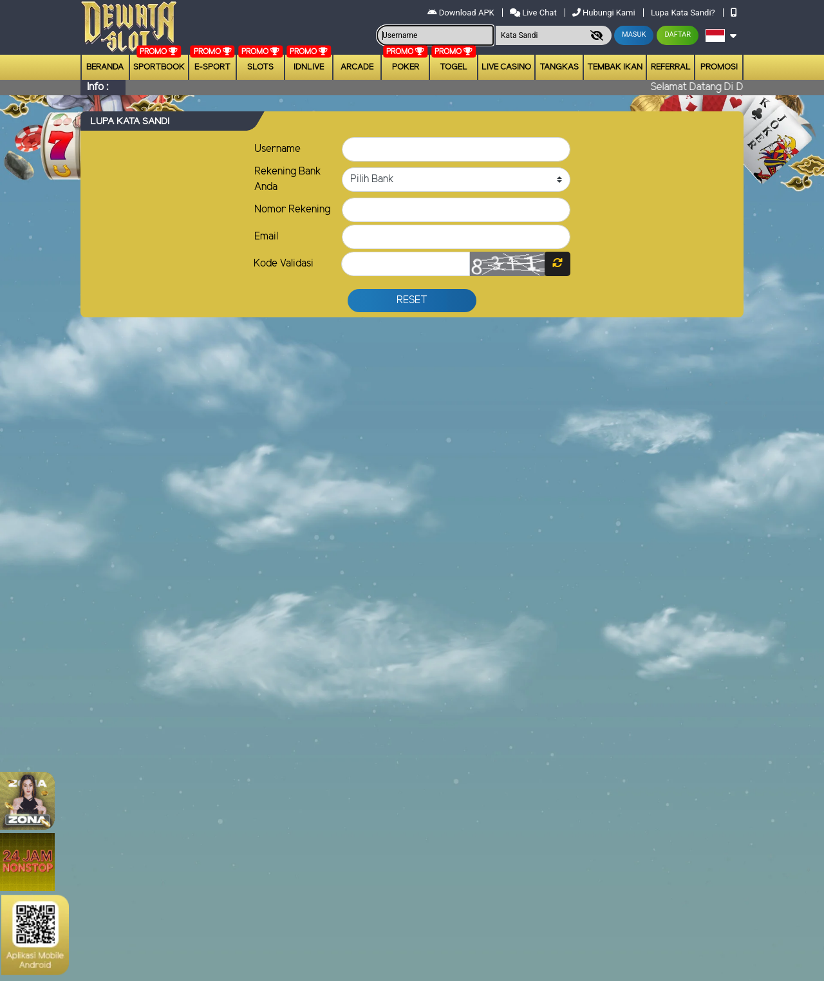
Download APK (461, 12)
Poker (405, 67)
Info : (97, 87)
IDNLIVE (309, 67)
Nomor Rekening (292, 209)
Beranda (105, 67)
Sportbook (159, 67)
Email (266, 236)
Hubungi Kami (604, 12)
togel (453, 67)
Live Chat (534, 12)
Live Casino (506, 67)
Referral (671, 67)
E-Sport (212, 67)
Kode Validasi (284, 263)
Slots (260, 67)
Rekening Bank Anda (287, 179)
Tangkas (559, 67)
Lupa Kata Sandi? (684, 12)
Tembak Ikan (614, 67)
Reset (412, 300)
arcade (357, 67)
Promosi (719, 67)
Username (277, 149)
